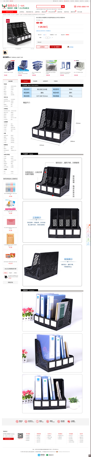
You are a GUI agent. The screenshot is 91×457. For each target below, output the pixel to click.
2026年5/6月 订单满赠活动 (45, 30)
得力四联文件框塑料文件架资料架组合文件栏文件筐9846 (13, 276)
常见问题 (38, 438)
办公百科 (70, 437)
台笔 (12, 91)
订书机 (12, 165)
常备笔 (5, 84)
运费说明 (60, 437)
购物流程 (38, 435)
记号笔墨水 (6, 106)
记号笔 (12, 89)
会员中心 (50, 433)
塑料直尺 (12, 146)
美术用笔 (12, 94)
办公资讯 (81, 440)
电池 (61, 9)
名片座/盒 (5, 124)
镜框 (12, 130)
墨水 (12, 104)
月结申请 (72, 1)
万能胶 (5, 165)
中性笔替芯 (13, 99)
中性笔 (44, 9)
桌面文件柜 (13, 127)
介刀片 (12, 173)
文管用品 (6, 108)
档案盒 (12, 112)
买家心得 (81, 438)
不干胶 (5, 140)
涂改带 (12, 102)
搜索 (63, 6)
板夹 (12, 119)
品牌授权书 (45, 81)
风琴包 (5, 117)
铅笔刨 (12, 171)
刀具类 (5, 169)
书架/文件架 (13, 129)
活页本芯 (5, 138)
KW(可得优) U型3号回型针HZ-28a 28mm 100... (10, 211)
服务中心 (61, 1)
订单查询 (49, 438)
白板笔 (5, 87)
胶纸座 (12, 125)
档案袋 (41, 9)
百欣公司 (70, 435)
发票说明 (28, 438)
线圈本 (5, 137)
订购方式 (38, 437)
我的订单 (56, 1)
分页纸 (12, 114)
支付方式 (38, 440)
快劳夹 (12, 116)
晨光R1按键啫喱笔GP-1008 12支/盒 (10, 194)
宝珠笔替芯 (6, 99)
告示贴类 (12, 140)
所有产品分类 (9, 11)
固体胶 (12, 161)
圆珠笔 (5, 91)
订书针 (5, 156)
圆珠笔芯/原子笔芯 (7, 102)
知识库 (81, 433)
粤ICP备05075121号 (52, 451)
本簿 (5, 133)
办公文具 (13, 14)
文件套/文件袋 (13, 110)
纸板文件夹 (6, 112)
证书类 (5, 142)
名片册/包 (5, 119)
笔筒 (12, 124)
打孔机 (12, 156)
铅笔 (4, 89)
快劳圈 (12, 166)
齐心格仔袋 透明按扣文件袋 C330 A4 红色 (10, 228)
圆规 (12, 148)
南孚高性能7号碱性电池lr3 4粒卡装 (10, 261)
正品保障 (28, 437)
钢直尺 (5, 148)
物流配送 (60, 433)
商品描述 (26, 81)
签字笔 (12, 93)
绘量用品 (6, 144)
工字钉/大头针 (13, 160)
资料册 (5, 114)
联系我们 (28, 440)
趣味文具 (81, 437)
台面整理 (17, 14)
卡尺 (4, 152)
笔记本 (12, 137)
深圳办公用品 (71, 441)
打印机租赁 (71, 440)
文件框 (21, 14)
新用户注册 (50, 437)
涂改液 (12, 101)
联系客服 (70, 47)
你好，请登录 (6, 1)
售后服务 (28, 433)
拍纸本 (12, 135)
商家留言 (77, 1)
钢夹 (4, 160)
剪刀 (4, 171)
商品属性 (35, 81)
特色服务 (71, 433)
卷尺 (4, 146)
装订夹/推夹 (6, 166)
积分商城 (70, 438)
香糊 (12, 163)
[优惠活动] (38, 30)
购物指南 (39, 433)
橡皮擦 (5, 104)
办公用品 (8, 14)
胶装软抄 (12, 142)
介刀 (4, 173)
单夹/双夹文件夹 (7, 110)
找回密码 (49, 435)
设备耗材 (81, 441)
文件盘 (5, 129)
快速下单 (82, 1)
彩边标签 (12, 138)
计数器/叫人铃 (13, 150)
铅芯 (12, 106)
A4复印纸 (38, 9)
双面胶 (5, 161)
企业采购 (86, 1)
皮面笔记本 (6, 135)
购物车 (67, 1)
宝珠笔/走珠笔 (13, 86)
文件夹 (50, 9)
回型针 (12, 158)
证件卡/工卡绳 (13, 117)
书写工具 (6, 97)
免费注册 (11, 1)
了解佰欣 (56, 81)
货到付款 (60, 438)
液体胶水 (5, 163)
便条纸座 (5, 125)
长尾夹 (52, 9)
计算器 (47, 9)
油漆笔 (5, 93)
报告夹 (5, 116)
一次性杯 (58, 9)
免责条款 (28, 435)
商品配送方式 (60, 435)
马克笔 (5, 94)
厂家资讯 (81, 435)
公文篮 (5, 130)
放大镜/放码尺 (6, 150)
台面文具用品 (7, 154)
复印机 (55, 9)
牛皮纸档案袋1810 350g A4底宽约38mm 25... (10, 245)
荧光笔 (12, 87)
